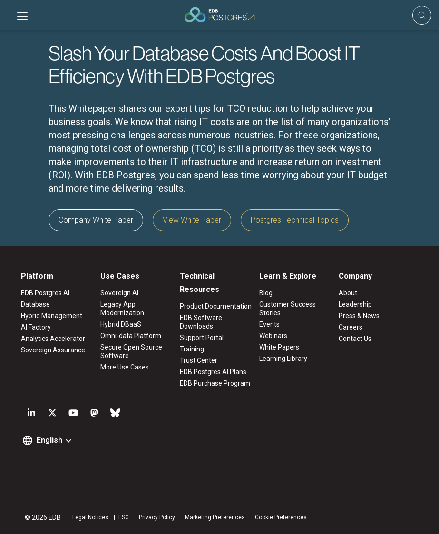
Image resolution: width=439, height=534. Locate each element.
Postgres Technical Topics (295, 219)
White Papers (279, 347)
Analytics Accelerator (53, 338)
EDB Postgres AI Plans (213, 372)
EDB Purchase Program (215, 383)
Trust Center (198, 360)
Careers (350, 327)
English (49, 440)
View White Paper (192, 219)
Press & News (359, 316)
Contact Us (355, 338)
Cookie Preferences (281, 517)
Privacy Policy (157, 517)
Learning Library (283, 358)
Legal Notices (90, 517)
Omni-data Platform (130, 336)
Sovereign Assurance (53, 350)
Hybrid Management (51, 316)
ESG (123, 517)
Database (35, 304)
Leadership (355, 304)
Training (192, 349)
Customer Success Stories (287, 309)
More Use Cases (124, 367)
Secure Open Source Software (131, 351)
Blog (266, 293)
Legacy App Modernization (122, 309)
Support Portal (202, 337)
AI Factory (36, 327)
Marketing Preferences (215, 517)
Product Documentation (216, 306)
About (348, 293)
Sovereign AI (119, 293)
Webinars (273, 336)
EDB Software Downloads (201, 322)
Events (269, 324)
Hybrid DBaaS (120, 324)
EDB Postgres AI (45, 293)
